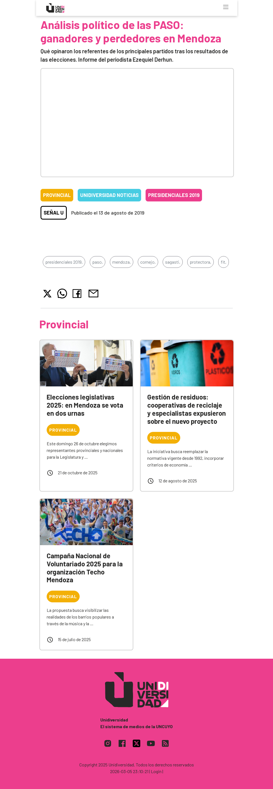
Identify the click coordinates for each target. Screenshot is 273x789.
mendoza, (121, 261)
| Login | (156, 771)
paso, (97, 261)
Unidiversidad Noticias (109, 195)
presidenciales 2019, (64, 261)
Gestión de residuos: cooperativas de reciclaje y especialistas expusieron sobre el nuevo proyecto (186, 409)
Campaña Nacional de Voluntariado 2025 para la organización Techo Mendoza (85, 568)
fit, (223, 261)
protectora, (200, 261)
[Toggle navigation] (226, 7)
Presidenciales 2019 (174, 195)
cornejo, (148, 261)
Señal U (54, 213)
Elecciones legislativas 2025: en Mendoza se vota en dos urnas (85, 405)
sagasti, (172, 261)
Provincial (57, 195)
